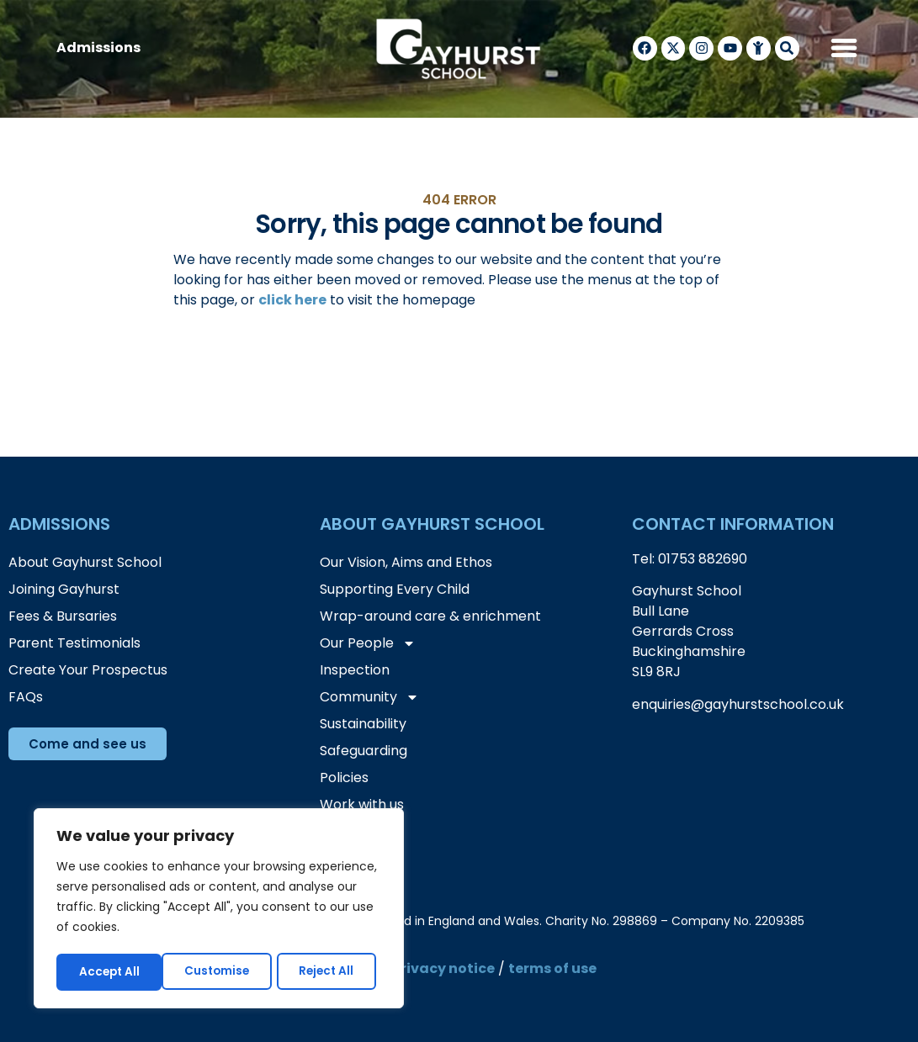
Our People (368, 643)
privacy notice (443, 968)
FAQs (25, 696)
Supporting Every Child (395, 589)
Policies (344, 777)
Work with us (362, 804)
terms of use (552, 968)
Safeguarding (363, 750)
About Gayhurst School (85, 562)
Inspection (355, 670)
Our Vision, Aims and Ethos (406, 562)
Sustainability (363, 723)
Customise (111, 972)
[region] (219, 910)
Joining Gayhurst (63, 589)
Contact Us (357, 831)
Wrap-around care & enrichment (430, 616)
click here (292, 299)
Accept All (329, 972)
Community (369, 697)
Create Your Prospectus (87, 670)
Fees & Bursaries (62, 616)
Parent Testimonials (74, 643)
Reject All (221, 972)
